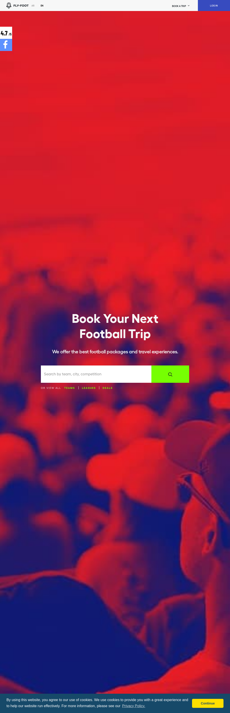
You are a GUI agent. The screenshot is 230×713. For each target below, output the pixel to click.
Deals (108, 387)
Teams (69, 387)
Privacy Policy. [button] (133, 706)
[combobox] (98, 374)
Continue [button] (208, 703)
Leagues (89, 387)
